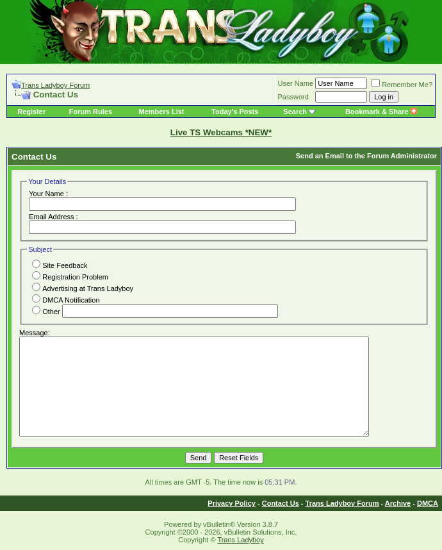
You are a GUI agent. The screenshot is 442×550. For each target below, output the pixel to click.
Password (293, 97)
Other (46, 311)
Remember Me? (402, 84)
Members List (161, 111)
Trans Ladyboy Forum (55, 85)
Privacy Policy (232, 503)
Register (31, 111)
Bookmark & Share (380, 111)
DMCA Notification (65, 300)
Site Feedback (59, 265)
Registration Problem (70, 277)
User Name (296, 83)
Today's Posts (234, 111)
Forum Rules (90, 111)
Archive (398, 503)
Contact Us (280, 503)
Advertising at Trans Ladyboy (82, 288)
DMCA (427, 503)
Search (295, 111)
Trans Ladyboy (240, 540)
